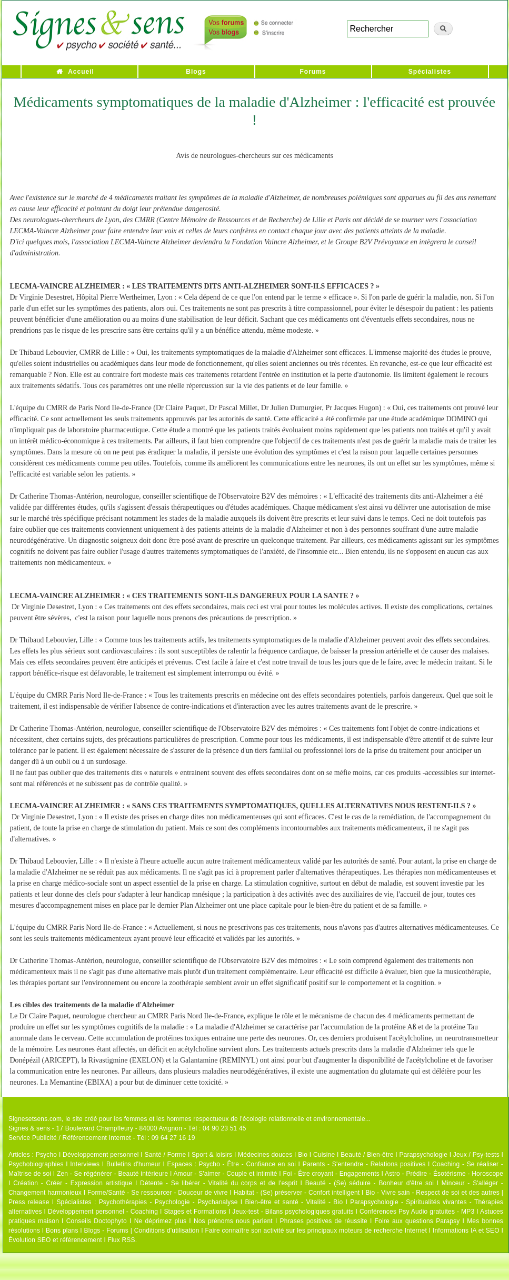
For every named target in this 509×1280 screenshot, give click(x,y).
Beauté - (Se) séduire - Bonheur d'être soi (369, 1183)
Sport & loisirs (212, 1154)
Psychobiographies (36, 1164)
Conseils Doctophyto (96, 1221)
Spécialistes (429, 71)
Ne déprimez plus (160, 1221)
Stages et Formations (195, 1211)
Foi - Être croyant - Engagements (331, 1173)
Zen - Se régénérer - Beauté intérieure (112, 1173)
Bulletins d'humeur (133, 1164)
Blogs (196, 71)
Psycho (46, 1154)
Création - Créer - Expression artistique (72, 1183)
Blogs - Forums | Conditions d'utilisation (141, 1230)
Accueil (81, 71)
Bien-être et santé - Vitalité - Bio (294, 1202)
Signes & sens (29, 1128)
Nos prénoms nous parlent (233, 1221)
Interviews (84, 1164)
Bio (302, 1154)
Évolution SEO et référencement (55, 1240)
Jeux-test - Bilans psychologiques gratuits (292, 1211)
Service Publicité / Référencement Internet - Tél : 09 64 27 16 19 (101, 1138)
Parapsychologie (423, 1154)
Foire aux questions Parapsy (417, 1221)
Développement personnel (101, 1154)
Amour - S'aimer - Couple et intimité (225, 1173)
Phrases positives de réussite (323, 1221)
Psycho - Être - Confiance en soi (247, 1164)
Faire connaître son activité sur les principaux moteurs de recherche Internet (316, 1230)
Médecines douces (265, 1154)
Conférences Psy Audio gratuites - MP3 (417, 1211)
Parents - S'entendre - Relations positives (364, 1164)
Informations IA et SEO (466, 1230)
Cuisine (324, 1154)
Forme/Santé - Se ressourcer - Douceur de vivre (157, 1192)
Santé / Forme (165, 1154)
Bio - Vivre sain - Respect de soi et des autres (432, 1192)
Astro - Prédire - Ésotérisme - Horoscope (444, 1173)
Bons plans (62, 1230)
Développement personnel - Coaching (103, 1211)
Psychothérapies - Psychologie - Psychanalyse (168, 1202)
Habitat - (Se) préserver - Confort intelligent (297, 1192)
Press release (28, 1202)
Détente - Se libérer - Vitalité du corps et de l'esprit (218, 1183)
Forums (313, 71)
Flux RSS (121, 1240)
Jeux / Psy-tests (476, 1154)
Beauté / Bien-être (367, 1154)
